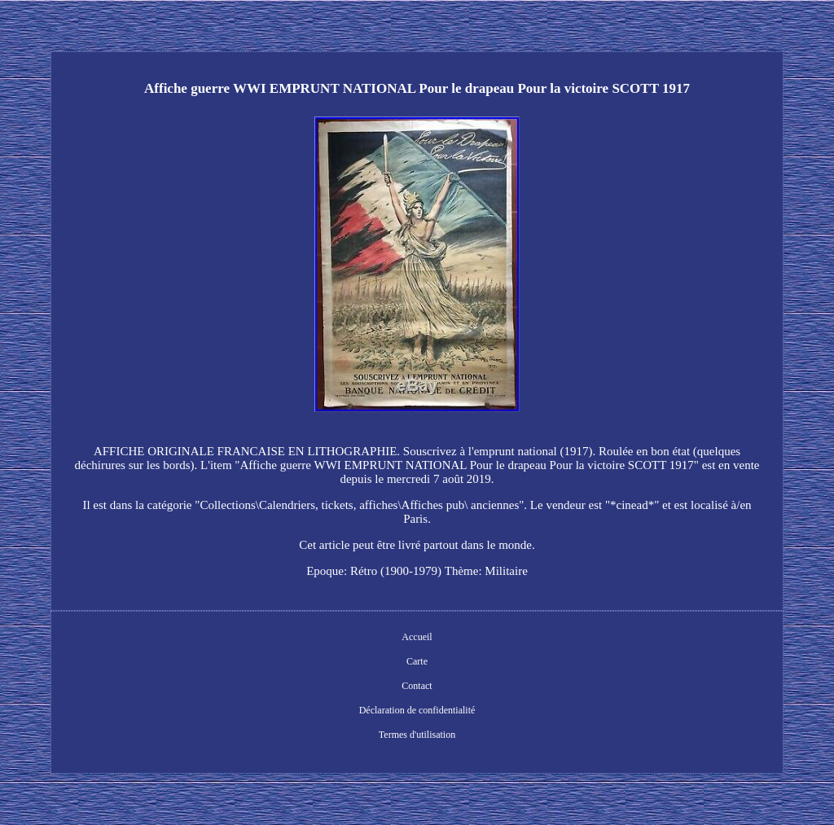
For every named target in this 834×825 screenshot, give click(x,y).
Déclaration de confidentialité (417, 710)
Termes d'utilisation (417, 734)
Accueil (417, 637)
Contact (417, 685)
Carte (417, 661)
